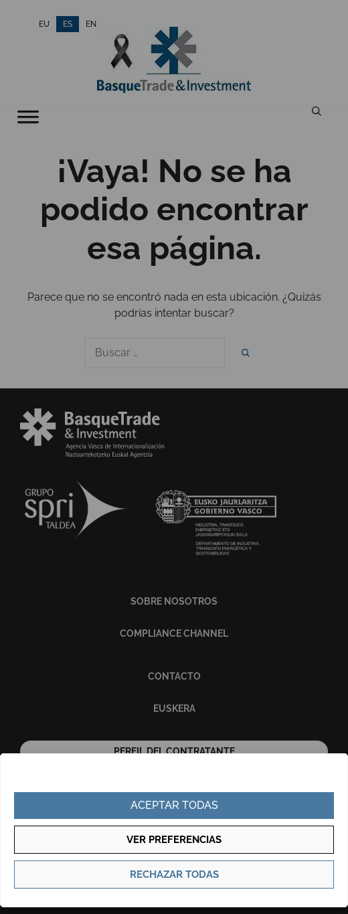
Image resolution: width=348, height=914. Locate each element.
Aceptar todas (174, 805)
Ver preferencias (174, 840)
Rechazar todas (174, 874)
